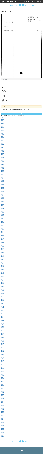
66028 (2, 411)
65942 (2, 289)
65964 (2, 320)
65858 (2, 170)
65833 (2, 134)
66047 (2, 438)
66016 (2, 394)
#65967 (2, 324)
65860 (2, 173)
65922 (2, 261)
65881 (2, 202)
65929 (2, 271)
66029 (2, 412)
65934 (2, 278)
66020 (2, 399)
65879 (2, 200)
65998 (2, 368)
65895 (2, 222)
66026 (2, 408)
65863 (2, 177)
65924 (2, 263)
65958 (2, 312)
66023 (2, 404)
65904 (2, 235)
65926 (2, 266)
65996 (2, 365)
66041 (2, 429)
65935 (2, 279)
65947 (2, 296)
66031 (2, 415)
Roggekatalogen (11, 2)
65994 (2, 363)
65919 (2, 256)
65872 (2, 190)
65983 (2, 347)
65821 (2, 117)
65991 (2, 358)
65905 (2, 236)
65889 (2, 214)
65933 (2, 276)
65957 (2, 310)
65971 (2, 330)
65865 (2, 180)
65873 (2, 191)
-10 (17, 5)
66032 (2, 417)
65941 (2, 288)
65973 (2, 333)
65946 (2, 295)
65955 (2, 307)
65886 (2, 210)
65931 (2, 273)
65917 (2, 253)
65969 (2, 327)
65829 (2, 129)
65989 (2, 356)
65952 (2, 303)
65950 (2, 300)
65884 (2, 207)
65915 (2, 251)
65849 (2, 157)
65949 (2, 299)
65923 (2, 262)
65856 (2, 167)
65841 (2, 146)
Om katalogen (27, 1)
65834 (2, 136)
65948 (2, 297)
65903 (2, 234)
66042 (2, 431)
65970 (2, 329)
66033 (2, 418)
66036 (2, 422)
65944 (2, 292)
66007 (2, 381)
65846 (2, 153)
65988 (2, 354)
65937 (2, 282)
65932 (2, 275)
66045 (2, 435)
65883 (2, 205)
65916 (2, 252)
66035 (2, 421)
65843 (2, 149)
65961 (2, 316)
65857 (2, 168)
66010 (2, 385)
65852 (2, 161)
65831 (2, 132)
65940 (2, 286)
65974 (2, 334)
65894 (2, 221)
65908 (2, 241)
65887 (2, 211)
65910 (2, 244)
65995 (2, 364)
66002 (2, 374)
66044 (2, 434)
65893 (2, 219)
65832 (2, 133)
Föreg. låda (11, 5)
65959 (2, 313)
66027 (2, 409)
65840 (2, 144)
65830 (2, 130)
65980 (2, 343)
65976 (2, 337)
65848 (2, 156)
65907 (2, 239)
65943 (2, 290)
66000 (2, 371)
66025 (2, 407)
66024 (2, 405)
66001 (2, 373)
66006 (2, 380)
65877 (2, 197)
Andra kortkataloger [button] (36, 1)
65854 (2, 164)
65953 (2, 305)
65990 (2, 357)
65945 (2, 293)
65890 (2, 215)
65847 (2, 154)
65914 (2, 249)
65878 (2, 198)
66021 (2, 401)
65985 (2, 350)
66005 (2, 378)
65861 (2, 174)
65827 (2, 126)
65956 (2, 309)
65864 (2, 178)
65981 (2, 344)
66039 (2, 426)
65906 (2, 238)
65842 (2, 147)
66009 (2, 384)
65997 (2, 367)
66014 (2, 391)
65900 (2, 229)
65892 (2, 218)
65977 (2, 339)
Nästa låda (31, 5)
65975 (2, 336)
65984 (2, 348)
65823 (2, 120)
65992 (2, 360)
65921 (2, 259)
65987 (2, 353)
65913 (2, 248)
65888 (2, 212)
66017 (2, 395)
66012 (2, 388)
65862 (2, 176)
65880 (2, 201)
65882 (2, 204)
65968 (2, 326)
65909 (2, 242)
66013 (2, 390)
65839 (2, 143)
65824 (2, 122)
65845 (2, 151)
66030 (2, 414)
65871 (2, 188)
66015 (2, 392)
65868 (2, 184)
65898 (2, 227)
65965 (2, 322)
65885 (2, 208)
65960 (2, 314)
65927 (2, 268)
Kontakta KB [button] (21, 113)
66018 (2, 397)
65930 (2, 272)
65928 (2, 269)
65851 (2, 160)
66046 (2, 436)
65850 (2, 159)
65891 (2, 217)
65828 (2, 127)
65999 (2, 370)
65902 (2, 232)
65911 (2, 245)
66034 (2, 419)
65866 (2, 181)
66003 (2, 375)
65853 (2, 163)
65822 (2, 119)
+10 (26, 5)
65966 (2, 323)
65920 (2, 258)
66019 (2, 398)
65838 (2, 142)
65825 (2, 123)
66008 (2, 382)
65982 (2, 346)
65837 (2, 140)
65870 (2, 187)
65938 (2, 283)
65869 (2, 185)
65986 (2, 351)
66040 (2, 428)
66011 (2, 387)
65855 (2, 166)
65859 (2, 171)
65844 (2, 150)
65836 (2, 139)
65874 (2, 193)
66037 (2, 424)
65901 (2, 231)
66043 (2, 432)
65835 (2, 137)
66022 (2, 402)
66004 (2, 377)
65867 (2, 183)
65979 (2, 341)
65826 (2, 125)
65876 (2, 195)
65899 (2, 228)
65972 (2, 331)
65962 (2, 317)
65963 (2, 319)
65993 (2, 361)
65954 (2, 306)
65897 (2, 225)
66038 (2, 425)
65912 (2, 246)
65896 (2, 224)
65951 (2, 302)
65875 (2, 194)
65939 (2, 285)
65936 (2, 280)
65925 (2, 265)
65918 (2, 255)
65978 (2, 340)
